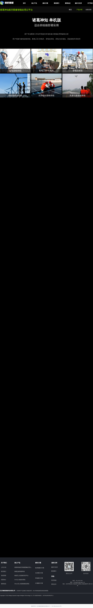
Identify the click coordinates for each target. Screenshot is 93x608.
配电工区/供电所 (46, 71)
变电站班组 (78, 71)
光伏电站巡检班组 (46, 95)
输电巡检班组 (15, 71)
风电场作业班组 (15, 95)
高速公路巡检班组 (78, 95)
